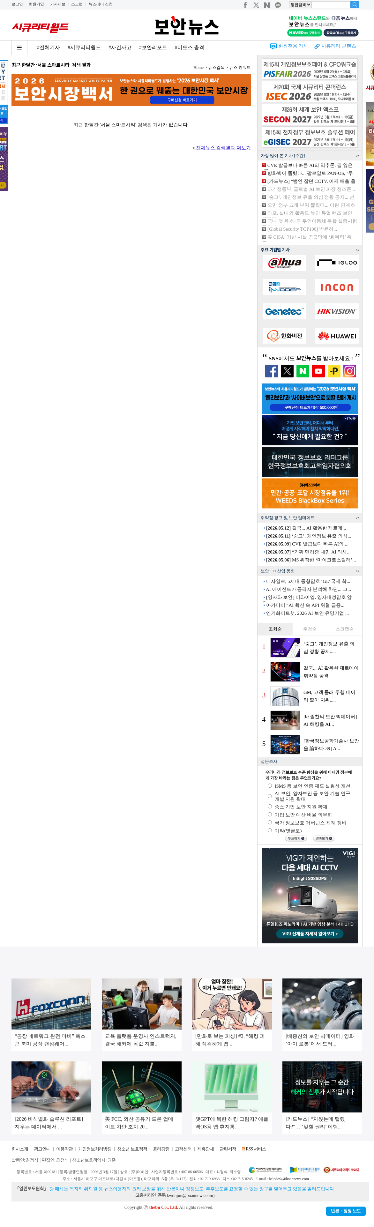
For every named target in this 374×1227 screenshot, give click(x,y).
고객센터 (183, 1149)
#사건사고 (119, 47)
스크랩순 (345, 629)
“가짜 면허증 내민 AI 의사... (308, 551)
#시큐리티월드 (84, 47)
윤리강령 (161, 1149)
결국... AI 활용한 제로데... (306, 528)
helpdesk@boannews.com (289, 1179)
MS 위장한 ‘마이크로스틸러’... (311, 559)
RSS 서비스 (256, 1149)
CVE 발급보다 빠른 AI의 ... (307, 544)
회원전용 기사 (293, 45)
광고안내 (42, 1149)
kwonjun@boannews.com (190, 1195)
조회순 (275, 629)
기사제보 (57, 4)
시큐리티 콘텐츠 (338, 45)
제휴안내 (205, 1149)
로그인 (17, 4)
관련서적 (228, 1149)
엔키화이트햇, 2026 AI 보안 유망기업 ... (307, 613)
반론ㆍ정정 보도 (346, 1211)
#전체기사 (48, 47)
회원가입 (36, 4)
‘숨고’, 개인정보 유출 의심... (308, 536)
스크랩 (77, 4)
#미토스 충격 (189, 47)
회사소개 (19, 1149)
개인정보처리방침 (94, 1149)
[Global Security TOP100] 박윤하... (302, 229)
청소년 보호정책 (132, 1149)
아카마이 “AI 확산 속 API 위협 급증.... (306, 605)
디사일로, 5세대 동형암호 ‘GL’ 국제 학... (308, 581)
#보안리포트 (153, 47)
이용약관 (64, 1149)
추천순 (310, 629)
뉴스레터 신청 (101, 4)
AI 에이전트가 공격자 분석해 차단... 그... (308, 589)
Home (198, 67)
